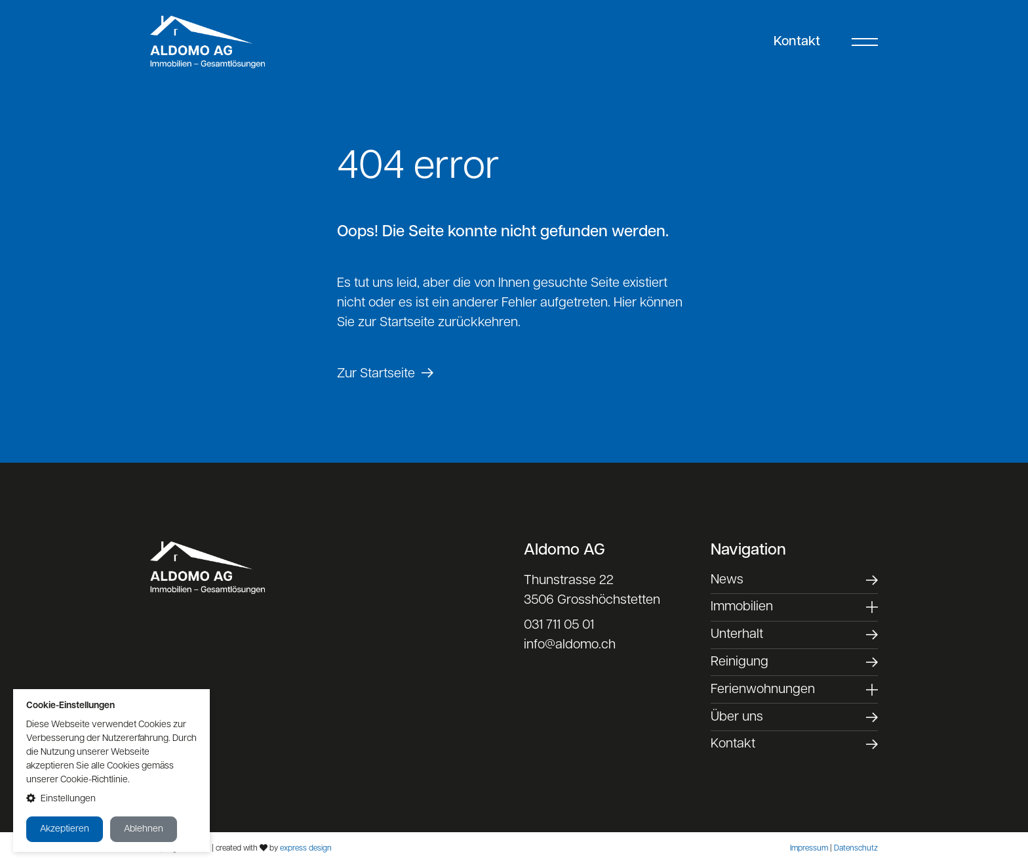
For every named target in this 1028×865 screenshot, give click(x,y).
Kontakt (797, 42)
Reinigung (739, 662)
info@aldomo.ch (570, 645)
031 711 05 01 (559, 625)
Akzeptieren (64, 829)
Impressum (809, 849)
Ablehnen (143, 829)
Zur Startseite (376, 374)
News (727, 580)
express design (306, 849)
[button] (111, 799)
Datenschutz (856, 849)
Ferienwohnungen (763, 689)
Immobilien (742, 607)
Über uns (737, 717)
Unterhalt (737, 634)
